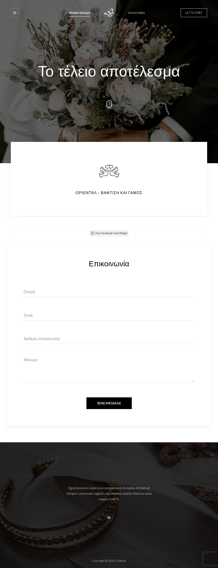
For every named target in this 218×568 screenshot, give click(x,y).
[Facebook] (15, 13)
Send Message (109, 403)
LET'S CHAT (193, 12)
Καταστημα (136, 12)
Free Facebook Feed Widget (109, 233)
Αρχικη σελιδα (79, 12)
